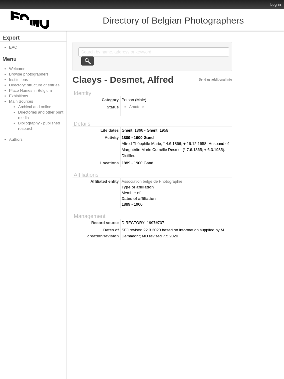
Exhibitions (18, 96)
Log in (275, 4)
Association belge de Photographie (151, 181)
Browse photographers (29, 74)
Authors (16, 139)
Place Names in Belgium (30, 90)
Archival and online (34, 106)
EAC (13, 47)
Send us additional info (215, 79)
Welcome (17, 68)
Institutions (18, 79)
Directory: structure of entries (34, 85)
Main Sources (21, 101)
